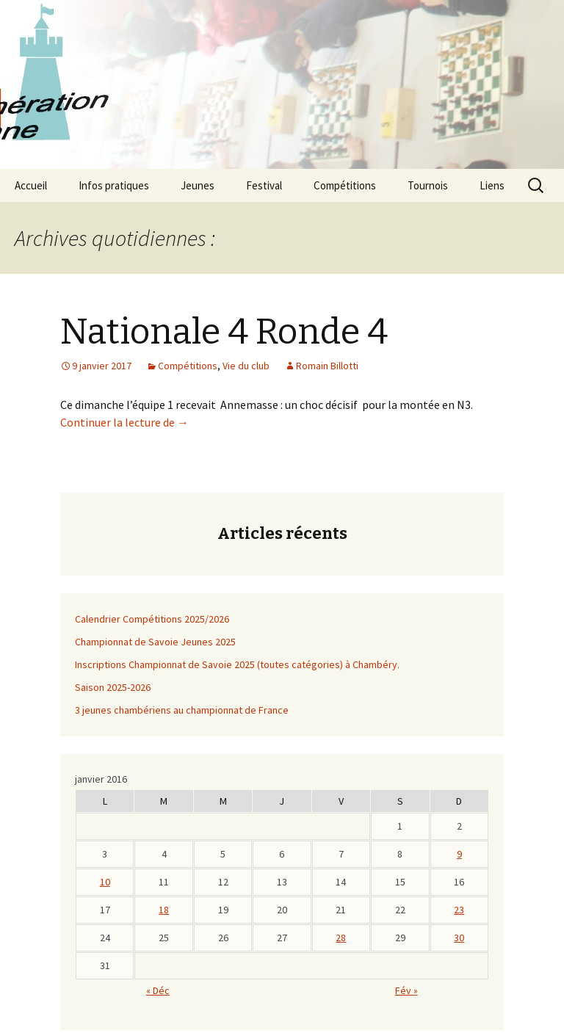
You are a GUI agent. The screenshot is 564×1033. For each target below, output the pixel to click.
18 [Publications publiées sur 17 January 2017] (164, 909)
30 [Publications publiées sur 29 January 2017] (459, 937)
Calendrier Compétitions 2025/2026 (152, 619)
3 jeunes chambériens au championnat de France (182, 710)
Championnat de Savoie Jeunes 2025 (155, 641)
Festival (264, 185)
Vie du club (246, 365)
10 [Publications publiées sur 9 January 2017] (105, 881)
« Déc (158, 990)
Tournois (428, 185)
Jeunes (197, 185)
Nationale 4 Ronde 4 (224, 332)
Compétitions (345, 185)
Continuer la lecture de (124, 422)
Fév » (406, 990)
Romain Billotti (327, 365)
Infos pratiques (114, 185)
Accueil (31, 185)
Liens (492, 185)
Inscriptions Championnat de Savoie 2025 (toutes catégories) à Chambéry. (237, 664)
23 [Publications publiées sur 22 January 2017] (459, 909)
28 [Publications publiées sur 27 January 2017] (341, 937)
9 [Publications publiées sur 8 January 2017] (459, 853)
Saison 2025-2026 (113, 687)
